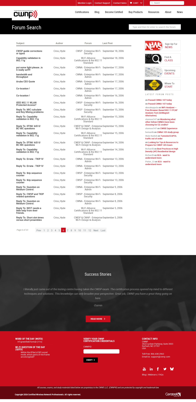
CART (136, 2)
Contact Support (102, 2)
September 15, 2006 (113, 112)
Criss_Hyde (59, 53)
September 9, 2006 (112, 190)
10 (79, 233)
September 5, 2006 (112, 211)
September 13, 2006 (113, 161)
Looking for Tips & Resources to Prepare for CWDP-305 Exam (161, 146)
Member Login (85, 2)
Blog (102, 13)
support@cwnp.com (160, 359)
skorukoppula (151, 110)
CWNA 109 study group (168, 135)
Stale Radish (151, 138)
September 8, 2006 (112, 197)
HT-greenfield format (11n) (30, 344)
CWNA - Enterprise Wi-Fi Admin (88, 71)
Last (103, 233)
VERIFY (89, 362)
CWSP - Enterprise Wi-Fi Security (88, 55)
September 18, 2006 (113, 53)
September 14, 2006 (113, 145)
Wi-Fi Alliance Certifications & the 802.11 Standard (88, 63)
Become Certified (118, 13)
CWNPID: (87, 349)
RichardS (149, 151)
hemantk (149, 135)
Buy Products (139, 13)
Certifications (88, 13)
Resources (156, 13)
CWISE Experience (168, 131)
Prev (38, 233)
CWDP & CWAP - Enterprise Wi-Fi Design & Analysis (88, 130)
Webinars (152, 377)
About (169, 13)
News (180, 13)
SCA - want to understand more (157, 159)
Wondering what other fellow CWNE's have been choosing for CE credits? (160, 125)
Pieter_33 (149, 164)
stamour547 (151, 122)
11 (84, 233)
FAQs (160, 377)
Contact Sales (120, 2)
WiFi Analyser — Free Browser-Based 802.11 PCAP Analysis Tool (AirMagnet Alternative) (161, 114)
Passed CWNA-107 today (160, 102)
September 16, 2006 (113, 98)
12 (89, 233)
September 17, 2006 (113, 70)
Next (95, 233)
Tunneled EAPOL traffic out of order (161, 140)
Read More (96, 321)
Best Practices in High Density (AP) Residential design (161, 153)
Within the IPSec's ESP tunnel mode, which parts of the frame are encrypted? (35, 357)
